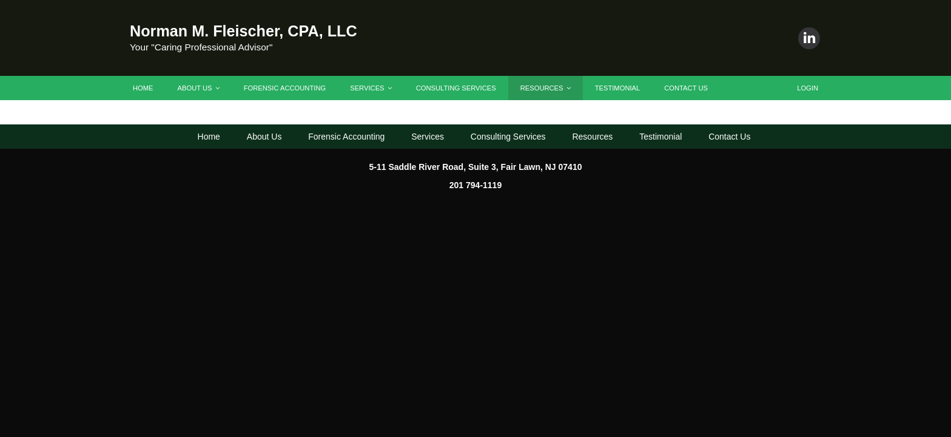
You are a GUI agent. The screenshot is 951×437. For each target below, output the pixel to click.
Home (143, 88)
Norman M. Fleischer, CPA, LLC (243, 30)
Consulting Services (456, 88)
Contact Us (686, 88)
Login (807, 88)
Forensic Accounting (285, 88)
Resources (545, 88)
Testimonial (617, 88)
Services (370, 88)
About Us (199, 88)
